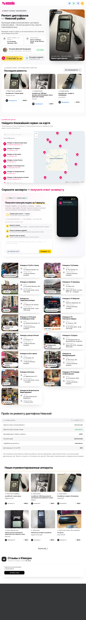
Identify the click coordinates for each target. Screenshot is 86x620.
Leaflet (68, 182)
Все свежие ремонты (72, 70)
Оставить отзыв (14, 573)
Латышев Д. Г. (37, 540)
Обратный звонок (15, 615)
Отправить (45, 251)
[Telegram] (69, 3)
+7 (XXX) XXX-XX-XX (13, 613)
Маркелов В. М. (11, 540)
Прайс (18, 617)
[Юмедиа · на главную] (9, 3)
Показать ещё (43, 548)
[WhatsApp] (74, 3)
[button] (47, 139)
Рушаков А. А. (63, 540)
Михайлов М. (39, 104)
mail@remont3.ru (31, 615)
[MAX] (78, 3)
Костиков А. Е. (13, 100)
